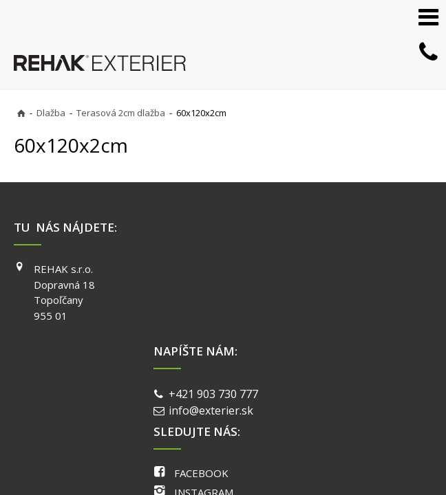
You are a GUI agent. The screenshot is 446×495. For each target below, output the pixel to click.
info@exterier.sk (213, 287)
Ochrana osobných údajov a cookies (356, 377)
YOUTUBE (343, 308)
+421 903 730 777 (216, 270)
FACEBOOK (346, 269)
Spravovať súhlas (217, 390)
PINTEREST (347, 328)
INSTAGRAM (348, 289)
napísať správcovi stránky (223, 377)
